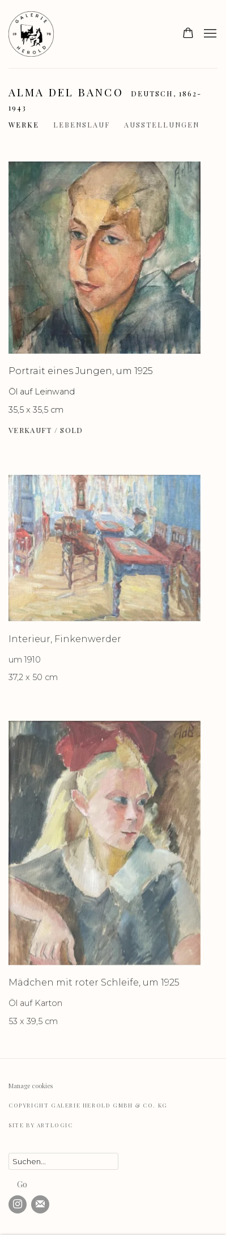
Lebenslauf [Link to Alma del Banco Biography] (81, 124)
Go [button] (22, 1184)
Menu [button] (209, 34)
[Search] (63, 1161)
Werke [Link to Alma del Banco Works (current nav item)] (23, 124)
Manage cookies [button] (30, 1085)
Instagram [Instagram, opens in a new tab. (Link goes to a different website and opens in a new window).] (17, 1204)
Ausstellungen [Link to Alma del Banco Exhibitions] (161, 124)
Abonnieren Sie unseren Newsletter (40, 1204)
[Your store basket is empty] (188, 34)
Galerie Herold (36, 34)
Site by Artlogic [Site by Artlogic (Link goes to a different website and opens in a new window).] (40, 1125)
